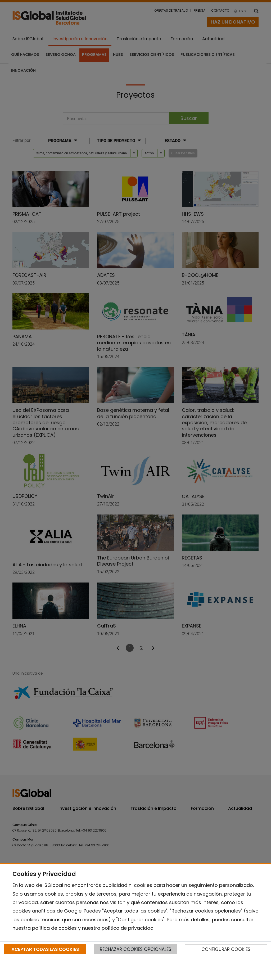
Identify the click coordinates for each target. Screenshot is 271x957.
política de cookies (54, 928)
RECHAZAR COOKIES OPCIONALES (135, 949)
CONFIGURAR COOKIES (225, 949)
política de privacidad (127, 928)
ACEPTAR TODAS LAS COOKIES (45, 949)
